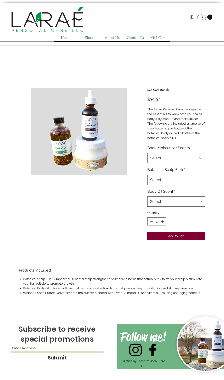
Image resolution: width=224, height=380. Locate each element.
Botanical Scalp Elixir (166, 169)
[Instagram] (192, 17)
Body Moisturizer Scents (169, 148)
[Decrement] (151, 221)
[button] (207, 17)
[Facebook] (198, 17)
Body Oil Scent (161, 191)
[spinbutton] (156, 221)
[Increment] (163, 221)
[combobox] (176, 158)
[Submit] (57, 357)
